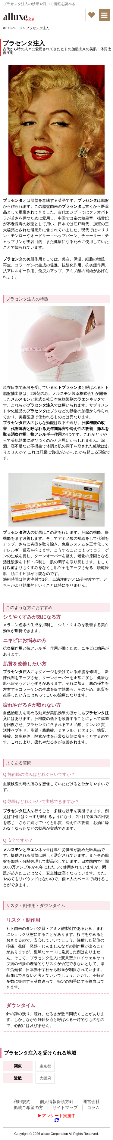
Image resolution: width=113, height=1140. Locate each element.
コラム (93, 1107)
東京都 (45, 1066)
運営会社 (91, 1101)
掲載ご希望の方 (28, 1107)
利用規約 (22, 1101)
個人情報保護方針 (57, 1101)
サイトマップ (65, 1107)
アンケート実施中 (59, 1115)
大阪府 (45, 1078)
